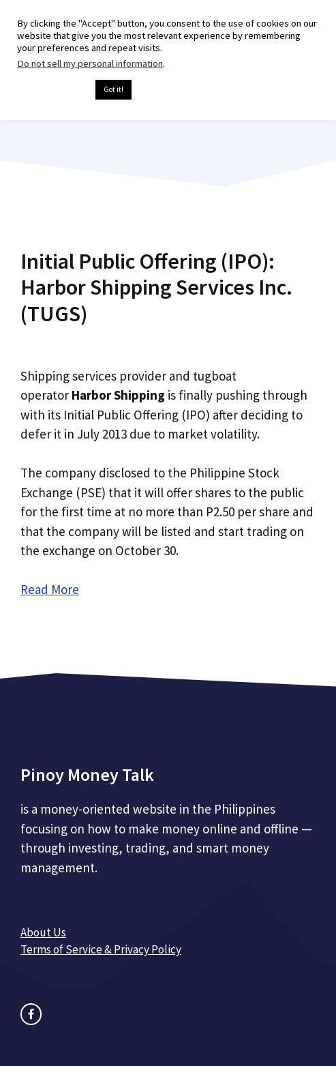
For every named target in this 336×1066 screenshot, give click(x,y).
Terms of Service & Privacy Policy (100, 949)
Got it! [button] (113, 89)
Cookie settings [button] (52, 90)
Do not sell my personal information (90, 63)
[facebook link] (31, 1013)
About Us (43, 932)
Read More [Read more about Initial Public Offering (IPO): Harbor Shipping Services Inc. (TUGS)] (49, 589)
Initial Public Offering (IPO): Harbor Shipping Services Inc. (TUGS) (156, 287)
